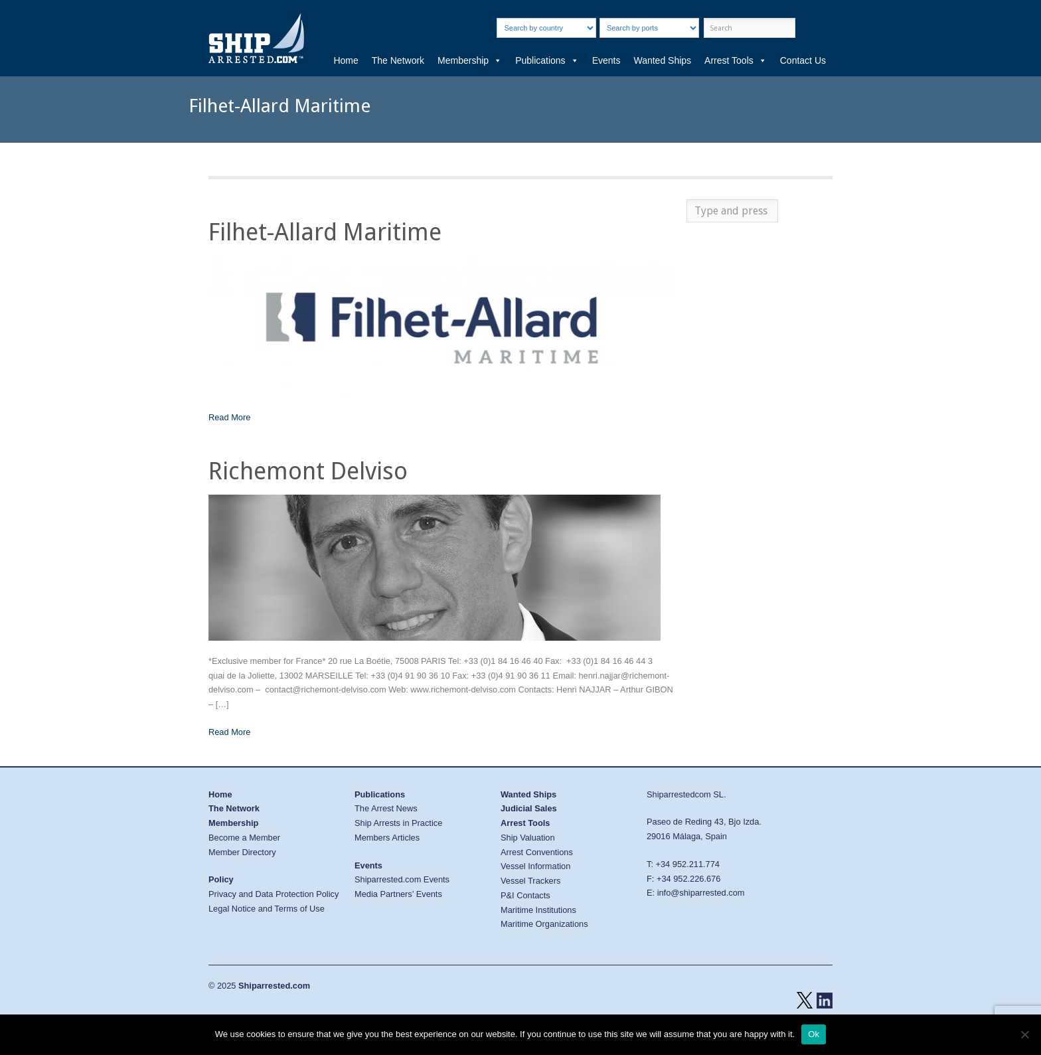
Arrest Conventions (537, 852)
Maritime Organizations (544, 924)
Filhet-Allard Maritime (324, 232)
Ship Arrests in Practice (398, 823)
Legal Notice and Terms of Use (266, 909)
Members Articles (387, 838)
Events (606, 60)
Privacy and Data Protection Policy (273, 894)
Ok (813, 1034)
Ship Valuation (528, 838)
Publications (547, 60)
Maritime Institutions (538, 910)
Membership (470, 60)
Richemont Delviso (308, 471)
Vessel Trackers (530, 881)
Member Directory (242, 852)
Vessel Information (535, 866)
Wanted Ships (662, 60)
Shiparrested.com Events (402, 879)
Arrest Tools (735, 60)
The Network (398, 60)
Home (345, 60)
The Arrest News (386, 808)
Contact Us (803, 60)
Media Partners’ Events (398, 894)
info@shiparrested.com (701, 893)
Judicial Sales (529, 808)
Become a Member (244, 838)
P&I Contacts (525, 895)
